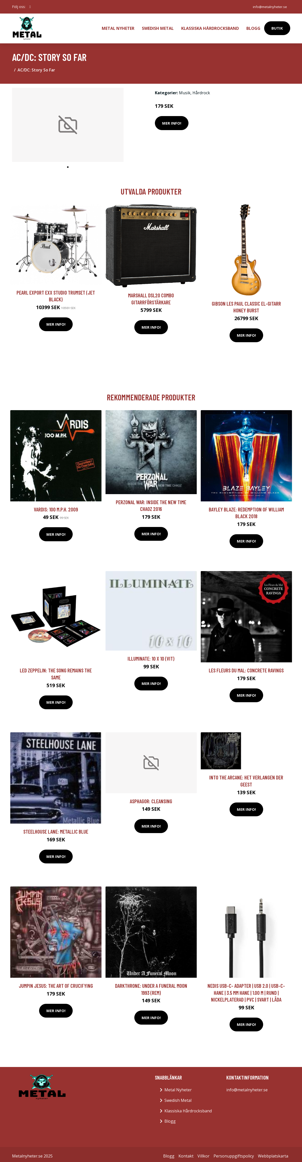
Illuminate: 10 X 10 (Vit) (151, 655)
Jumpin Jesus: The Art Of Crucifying (56, 982)
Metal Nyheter (118, 26)
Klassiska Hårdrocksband (210, 26)
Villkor (203, 1152)
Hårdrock (201, 89)
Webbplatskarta (273, 1152)
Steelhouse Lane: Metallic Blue (55, 828)
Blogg (253, 26)
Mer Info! (171, 119)
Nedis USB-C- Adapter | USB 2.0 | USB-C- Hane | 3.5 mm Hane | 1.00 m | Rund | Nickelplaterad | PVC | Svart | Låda (246, 989)
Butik (277, 26)
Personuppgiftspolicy (234, 1152)
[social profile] (30, 7)
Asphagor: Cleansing (151, 798)
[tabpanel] (68, 121)
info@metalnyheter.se (268, 6)
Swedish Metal (158, 26)
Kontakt (185, 1152)
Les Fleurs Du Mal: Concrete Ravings (246, 667)
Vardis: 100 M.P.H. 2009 (56, 506)
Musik (184, 89)
